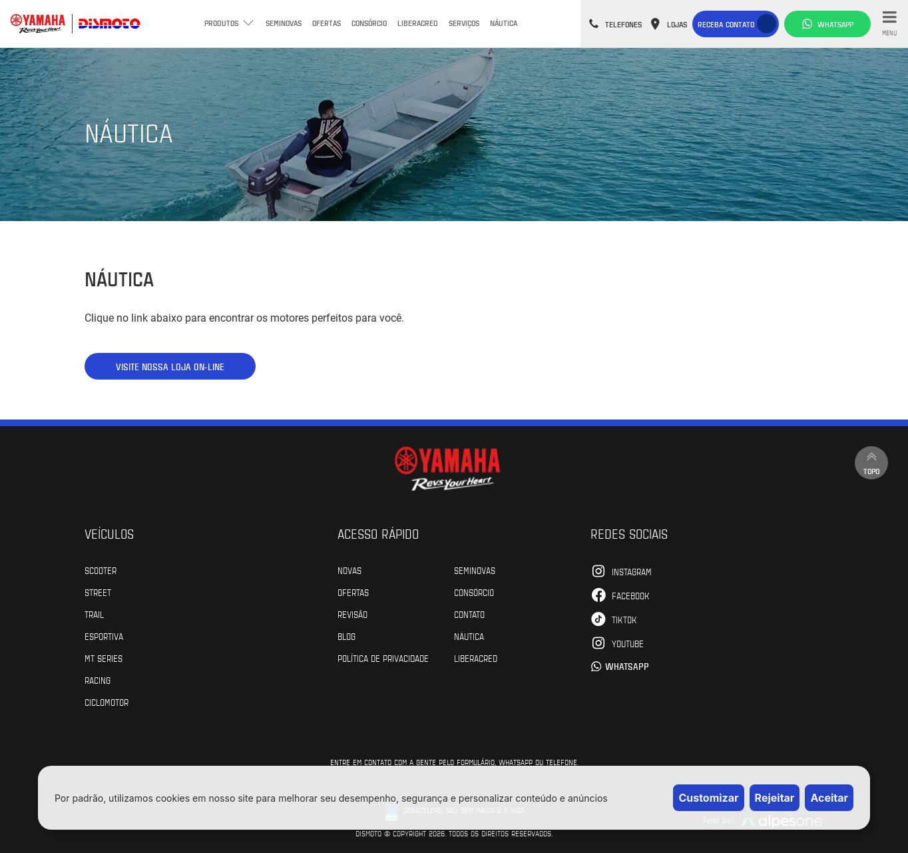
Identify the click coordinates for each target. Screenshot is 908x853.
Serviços (464, 22)
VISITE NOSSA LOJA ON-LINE (170, 366)
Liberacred (417, 22)
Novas (349, 570)
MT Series (103, 658)
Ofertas (326, 22)
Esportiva (104, 636)
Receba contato (726, 24)
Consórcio (369, 22)
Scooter (100, 570)
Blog (346, 636)
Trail (94, 614)
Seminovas (284, 22)
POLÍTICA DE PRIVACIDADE (383, 658)
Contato (469, 614)
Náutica (503, 22)
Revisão (352, 614)
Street (98, 592)
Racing (98, 680)
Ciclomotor (106, 702)
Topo (871, 462)
